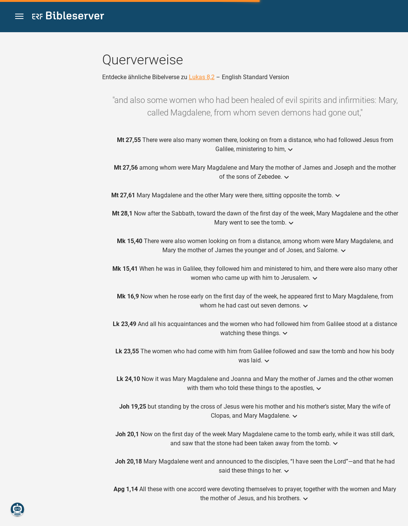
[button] (19, 16)
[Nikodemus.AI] (17, 509)
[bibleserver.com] (68, 17)
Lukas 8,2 (202, 77)
